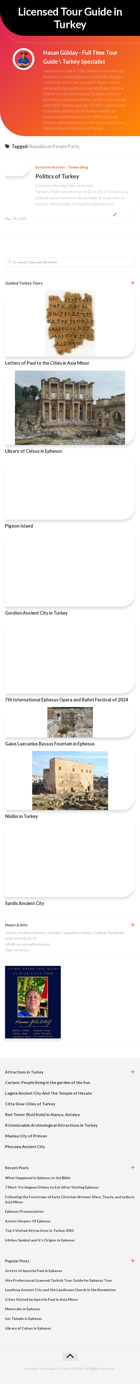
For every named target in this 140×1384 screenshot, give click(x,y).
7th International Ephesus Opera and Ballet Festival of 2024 (66, 699)
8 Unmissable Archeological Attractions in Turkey (51, 1125)
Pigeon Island (19, 526)
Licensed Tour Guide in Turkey (70, 18)
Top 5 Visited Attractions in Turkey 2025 (39, 1230)
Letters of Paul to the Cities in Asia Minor (47, 363)
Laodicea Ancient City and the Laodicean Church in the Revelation (60, 1290)
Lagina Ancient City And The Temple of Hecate (48, 1093)
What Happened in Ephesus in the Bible (37, 1178)
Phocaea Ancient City (25, 1146)
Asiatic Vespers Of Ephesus (28, 1221)
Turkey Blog (78, 167)
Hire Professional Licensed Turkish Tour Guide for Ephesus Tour (58, 1280)
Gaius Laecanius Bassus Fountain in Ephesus (50, 743)
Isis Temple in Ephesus (23, 1318)
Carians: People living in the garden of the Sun (47, 1082)
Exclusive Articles (50, 167)
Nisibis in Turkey (21, 816)
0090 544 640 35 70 (20, 938)
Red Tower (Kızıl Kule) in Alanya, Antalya (42, 1114)
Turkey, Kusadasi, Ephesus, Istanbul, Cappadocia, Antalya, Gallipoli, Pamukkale (64, 932)
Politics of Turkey (57, 176)
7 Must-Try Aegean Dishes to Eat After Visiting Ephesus (52, 1187)
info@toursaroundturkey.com (28, 944)
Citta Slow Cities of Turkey (30, 1103)
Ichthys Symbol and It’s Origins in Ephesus (40, 1240)
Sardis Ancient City (24, 903)
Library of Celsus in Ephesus (33, 451)
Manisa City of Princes (26, 1135)
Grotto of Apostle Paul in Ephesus (33, 1270)
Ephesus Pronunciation (24, 1211)
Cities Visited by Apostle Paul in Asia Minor (41, 1299)
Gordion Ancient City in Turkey (36, 613)
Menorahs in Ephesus (22, 1309)
